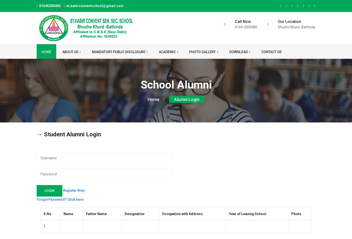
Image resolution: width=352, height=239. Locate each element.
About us (71, 52)
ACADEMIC (168, 52)
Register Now (74, 190)
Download (239, 52)
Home (46, 52)
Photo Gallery (203, 52)
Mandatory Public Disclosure (120, 52)
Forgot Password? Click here (60, 199)
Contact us (271, 52)
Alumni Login (186, 99)
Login (49, 191)
